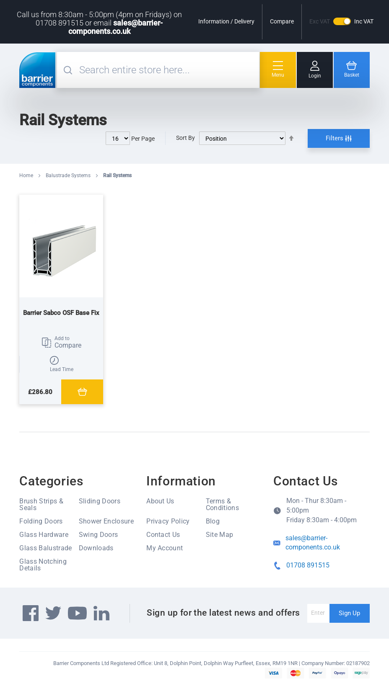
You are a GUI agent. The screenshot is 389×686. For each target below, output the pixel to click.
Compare (282, 21)
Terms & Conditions (222, 504)
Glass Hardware (43, 535)
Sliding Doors (99, 501)
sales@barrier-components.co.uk (115, 27)
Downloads (96, 548)
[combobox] (168, 70)
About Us (160, 501)
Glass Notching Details (42, 564)
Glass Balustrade (45, 548)
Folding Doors (40, 521)
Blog (213, 521)
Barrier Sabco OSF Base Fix (61, 313)
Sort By (185, 137)
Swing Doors (98, 535)
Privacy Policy (167, 521)
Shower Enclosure (106, 521)
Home (26, 175)
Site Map (219, 535)
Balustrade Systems (69, 175)
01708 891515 (307, 565)
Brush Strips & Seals (41, 504)
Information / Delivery (226, 21)
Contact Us (163, 535)
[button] (61, 342)
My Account (164, 548)
